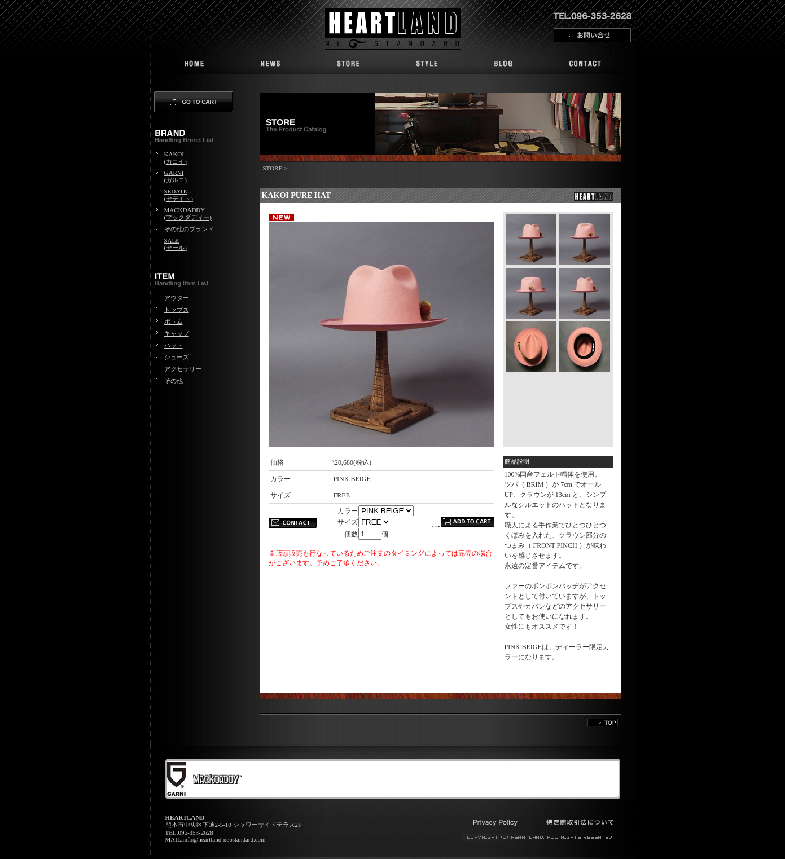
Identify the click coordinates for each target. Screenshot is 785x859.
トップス (176, 309)
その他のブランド (189, 229)
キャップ (176, 333)
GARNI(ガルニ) (175, 176)
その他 (173, 380)
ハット (173, 345)
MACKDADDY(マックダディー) (188, 213)
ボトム (173, 321)
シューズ (176, 357)
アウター (176, 297)
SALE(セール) (175, 244)
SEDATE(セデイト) (178, 195)
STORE (273, 168)
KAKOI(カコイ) (175, 158)
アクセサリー (182, 368)
